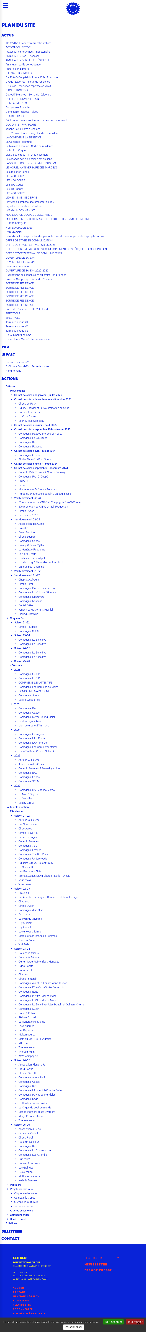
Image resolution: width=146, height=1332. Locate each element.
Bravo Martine (27, 532)
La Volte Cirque (27, 416)
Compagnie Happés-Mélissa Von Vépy (40, 433)
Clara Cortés (26, 1068)
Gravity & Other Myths (31, 545)
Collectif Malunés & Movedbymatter (39, 768)
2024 (17, 729)
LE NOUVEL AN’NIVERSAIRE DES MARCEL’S (32, 167)
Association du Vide (30, 1128)
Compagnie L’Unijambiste (33, 742)
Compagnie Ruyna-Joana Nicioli (37, 716)
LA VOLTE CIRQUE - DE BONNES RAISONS (31, 163)
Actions (9, 379)
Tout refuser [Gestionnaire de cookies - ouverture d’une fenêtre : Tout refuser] (134, 1321)
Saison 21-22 (22, 622)
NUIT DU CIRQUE (16, 223)
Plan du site (22, 1305)
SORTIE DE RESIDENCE (20, 296)
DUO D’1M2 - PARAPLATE (21, 124)
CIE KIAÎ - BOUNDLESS (19, 73)
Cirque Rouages (28, 626)
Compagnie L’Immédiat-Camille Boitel (40, 1090)
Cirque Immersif (28, 978)
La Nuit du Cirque (16, 150)
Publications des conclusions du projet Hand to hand (36, 274)
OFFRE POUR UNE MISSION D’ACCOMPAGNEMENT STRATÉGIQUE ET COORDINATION (56, 249)
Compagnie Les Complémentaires (38, 746)
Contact (10, 1238)
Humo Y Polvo (27, 1013)
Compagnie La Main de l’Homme (37, 592)
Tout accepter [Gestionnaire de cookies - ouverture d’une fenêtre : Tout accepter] (113, 1321)
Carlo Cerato (26, 965)
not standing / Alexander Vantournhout (41, 562)
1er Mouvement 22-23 (27, 519)
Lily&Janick (25, 922)
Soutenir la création (17, 807)
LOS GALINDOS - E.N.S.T (20, 210)
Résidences (17, 811)
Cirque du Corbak (29, 1133)
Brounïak (24, 892)
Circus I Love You (28, 832)
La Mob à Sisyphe (29, 794)
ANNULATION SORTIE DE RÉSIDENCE (28, 60)
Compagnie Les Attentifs (33, 1154)
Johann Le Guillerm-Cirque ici (36, 609)
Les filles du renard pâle (32, 558)
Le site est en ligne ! (17, 171)
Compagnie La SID (29, 678)
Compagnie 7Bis (28, 845)
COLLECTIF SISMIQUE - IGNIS (23, 98)
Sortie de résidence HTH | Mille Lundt (27, 309)
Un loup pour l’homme (18, 334)
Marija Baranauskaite (31, 1116)
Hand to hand (13, 370)
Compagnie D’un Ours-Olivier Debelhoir (41, 987)
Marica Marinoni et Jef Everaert (37, 1111)
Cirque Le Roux (27, 403)
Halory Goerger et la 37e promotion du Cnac (44, 407)
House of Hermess (29, 412)
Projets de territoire (21, 1189)
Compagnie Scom (29, 695)
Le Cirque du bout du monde (35, 1107)
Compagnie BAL (28, 708)
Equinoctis (24, 914)
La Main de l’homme (30, 918)
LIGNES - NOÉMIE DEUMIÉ (21, 197)
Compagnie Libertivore (31, 596)
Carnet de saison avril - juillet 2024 (35, 450)
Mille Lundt (25, 1043)
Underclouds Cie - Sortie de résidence (28, 339)
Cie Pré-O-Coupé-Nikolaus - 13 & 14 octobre (32, 77)
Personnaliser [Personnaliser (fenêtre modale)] (73, 1327)
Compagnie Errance (30, 849)
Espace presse (98, 1270)
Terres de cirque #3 (17, 330)
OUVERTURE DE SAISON (20, 257)
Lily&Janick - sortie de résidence (24, 206)
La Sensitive (25, 798)
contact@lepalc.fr (38, 1279)
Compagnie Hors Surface (33, 437)
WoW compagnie (28, 1055)
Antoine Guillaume (29, 759)
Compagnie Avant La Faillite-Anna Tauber (43, 983)
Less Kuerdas (26, 1025)
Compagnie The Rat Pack (33, 854)
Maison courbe (27, 1034)
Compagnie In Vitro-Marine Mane (38, 995)
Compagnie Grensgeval (32, 734)
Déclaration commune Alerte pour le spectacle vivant (36, 120)
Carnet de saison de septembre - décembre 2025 (42, 399)
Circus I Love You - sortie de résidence (28, 81)
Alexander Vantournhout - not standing (28, 51)
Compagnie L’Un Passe (32, 738)
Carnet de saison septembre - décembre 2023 (41, 467)
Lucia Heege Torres (30, 931)
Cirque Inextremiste (25, 1193)
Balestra (23, 528)
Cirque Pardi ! (26, 583)
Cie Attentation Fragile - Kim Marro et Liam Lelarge (48, 897)
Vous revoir (25, 880)
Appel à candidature (17, 68)
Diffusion (11, 386)
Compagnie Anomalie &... (33, 1077)
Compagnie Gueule (29, 673)
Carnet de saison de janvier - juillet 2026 (38, 394)
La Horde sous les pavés (33, 1103)
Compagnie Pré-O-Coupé (33, 476)
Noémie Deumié (28, 1180)
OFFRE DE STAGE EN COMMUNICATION (29, 240)
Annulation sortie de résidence (23, 64)
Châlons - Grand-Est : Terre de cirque (27, 366)
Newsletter (96, 1264)
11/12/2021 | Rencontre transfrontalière (28, 43)
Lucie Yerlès (25, 1171)
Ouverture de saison (17, 266)
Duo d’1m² (24, 1158)
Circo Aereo (25, 828)
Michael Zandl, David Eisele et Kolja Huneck (44, 875)
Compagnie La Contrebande (35, 1150)
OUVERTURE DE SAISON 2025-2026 (27, 270)
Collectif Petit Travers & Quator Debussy (42, 472)
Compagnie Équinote (18, 107)
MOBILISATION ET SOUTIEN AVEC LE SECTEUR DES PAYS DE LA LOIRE (48, 219)
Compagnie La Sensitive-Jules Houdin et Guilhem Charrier (52, 1004)
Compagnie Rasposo (30, 446)
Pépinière (15, 1184)
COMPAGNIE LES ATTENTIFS (35, 682)
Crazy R (23, 480)
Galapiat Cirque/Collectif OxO (36, 862)
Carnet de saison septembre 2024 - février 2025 (42, 429)
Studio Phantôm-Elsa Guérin (35, 459)
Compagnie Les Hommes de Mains (38, 686)
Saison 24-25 (22, 648)
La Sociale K (26, 867)
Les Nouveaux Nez (29, 699)
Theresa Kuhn (27, 940)
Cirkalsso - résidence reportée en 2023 (28, 85)
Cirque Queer (26, 510)
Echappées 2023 (28, 515)
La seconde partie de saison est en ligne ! (29, 158)
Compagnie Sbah (28, 1098)
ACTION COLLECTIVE (18, 47)
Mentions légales (26, 1296)
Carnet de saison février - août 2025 (35, 425)
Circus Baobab (27, 536)
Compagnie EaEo (28, 991)
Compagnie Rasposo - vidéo (22, 111)
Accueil (19, 1288)
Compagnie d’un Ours (31, 910)
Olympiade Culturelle (26, 1201)
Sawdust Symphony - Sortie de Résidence (30, 279)
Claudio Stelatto (28, 1073)
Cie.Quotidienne (28, 824)
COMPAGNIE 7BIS (16, 103)
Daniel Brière (26, 605)
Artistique (11, 1223)
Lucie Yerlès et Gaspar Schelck (36, 751)
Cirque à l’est (17, 618)
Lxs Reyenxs (26, 1030)
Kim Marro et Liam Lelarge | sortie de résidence (33, 133)
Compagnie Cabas (29, 455)
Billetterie (11, 1231)
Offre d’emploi (14, 231)
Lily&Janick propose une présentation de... (30, 201)
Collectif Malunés (29, 841)
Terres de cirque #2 (17, 326)
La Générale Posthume (19, 141)
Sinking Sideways (28, 613)
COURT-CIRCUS (15, 115)
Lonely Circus (26, 802)
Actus (7, 35)
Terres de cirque (23, 1206)
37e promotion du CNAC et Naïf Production (43, 506)
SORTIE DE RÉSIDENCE (20, 283)
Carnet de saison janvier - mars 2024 (36, 463)
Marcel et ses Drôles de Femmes (38, 489)
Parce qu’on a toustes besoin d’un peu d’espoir (45, 493)
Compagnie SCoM (29, 631)
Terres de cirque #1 (17, 322)
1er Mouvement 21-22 (27, 575)
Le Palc (8, 354)
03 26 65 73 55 (19, 1279)
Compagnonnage (20, 1214)
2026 (17, 669)
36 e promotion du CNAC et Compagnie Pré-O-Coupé (50, 502)
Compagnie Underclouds (33, 858)
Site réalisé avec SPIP (29, 1314)
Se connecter (23, 1309)
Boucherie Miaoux (29, 952)
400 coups (16, 665)
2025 (17, 704)
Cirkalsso (24, 901)
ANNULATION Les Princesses (22, 55)
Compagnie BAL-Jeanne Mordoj (37, 588)
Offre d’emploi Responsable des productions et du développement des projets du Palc (55, 236)
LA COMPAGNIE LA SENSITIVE (23, 137)
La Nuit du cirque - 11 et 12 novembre (27, 154)
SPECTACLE (13, 313)
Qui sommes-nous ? (17, 362)
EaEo (22, 485)
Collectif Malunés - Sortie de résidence (28, 94)
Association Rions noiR (32, 1064)
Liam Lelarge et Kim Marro (34, 725)
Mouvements (17, 390)
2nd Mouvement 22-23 (27, 498)
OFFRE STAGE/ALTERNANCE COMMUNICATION (34, 253)
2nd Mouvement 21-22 (27, 570)
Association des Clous (31, 523)
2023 (17, 755)
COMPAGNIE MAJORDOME (34, 691)
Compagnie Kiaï (28, 442)
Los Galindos (26, 1167)
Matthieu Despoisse (30, 1176)
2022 (17, 785)
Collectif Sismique (29, 1141)
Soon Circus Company (31, 420)
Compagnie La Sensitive (32, 639)
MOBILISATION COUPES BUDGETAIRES (29, 214)
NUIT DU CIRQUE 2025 (19, 227)
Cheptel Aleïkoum (29, 579)
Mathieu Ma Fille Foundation (35, 1038)
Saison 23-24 (22, 635)
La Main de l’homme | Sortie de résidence (29, 146)
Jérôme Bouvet (27, 1017)
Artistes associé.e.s (21, 1210)
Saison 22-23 (22, 888)
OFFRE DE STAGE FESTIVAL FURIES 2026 (30, 244)
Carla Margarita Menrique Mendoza (39, 961)
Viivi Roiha (24, 944)
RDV (5, 347)
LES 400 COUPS (15, 176)
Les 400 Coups (14, 184)
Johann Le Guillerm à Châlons (23, 128)
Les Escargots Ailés (30, 721)
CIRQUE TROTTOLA (17, 90)
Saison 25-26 (22, 661)
